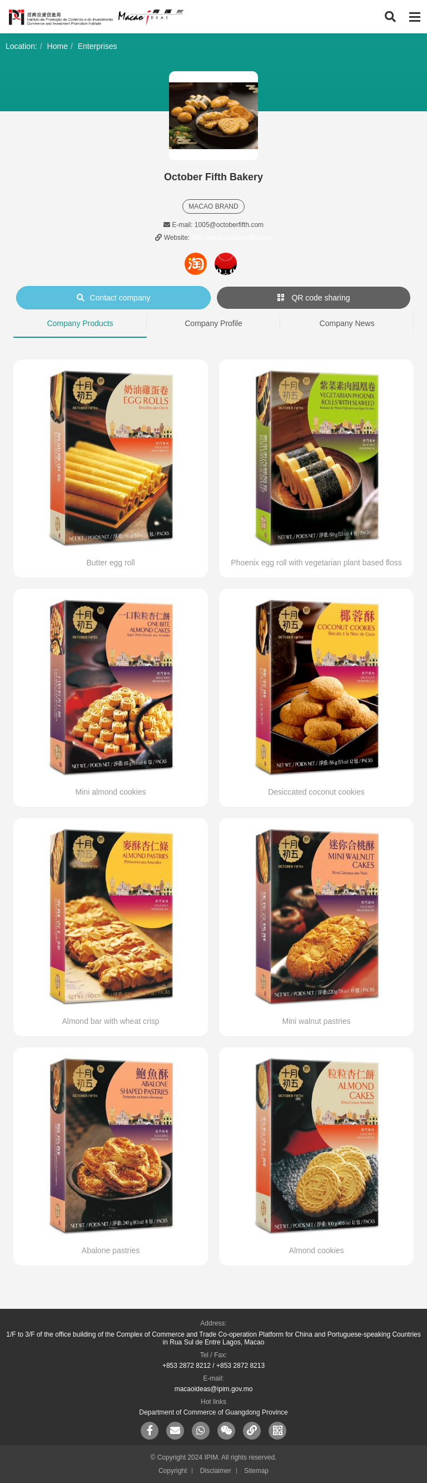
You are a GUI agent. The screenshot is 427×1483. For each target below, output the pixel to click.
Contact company (114, 297)
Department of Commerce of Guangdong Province (213, 1412)
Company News (347, 323)
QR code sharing (313, 297)
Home (57, 46)
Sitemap (256, 1471)
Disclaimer (215, 1471)
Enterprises (97, 46)
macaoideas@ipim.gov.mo (214, 1389)
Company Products (80, 323)
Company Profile (213, 323)
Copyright (172, 1471)
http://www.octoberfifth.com (232, 238)
